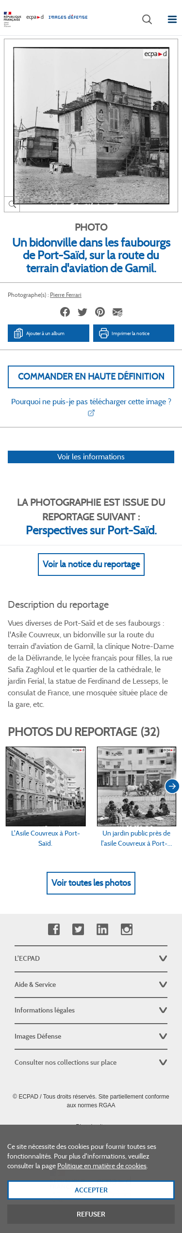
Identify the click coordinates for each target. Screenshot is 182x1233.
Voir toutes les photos (91, 883)
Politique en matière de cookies (102, 1179)
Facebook (54, 930)
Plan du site (91, 1126)
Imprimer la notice (123, 333)
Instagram (126, 930)
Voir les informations (91, 456)
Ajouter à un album (39, 333)
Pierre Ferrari (66, 294)
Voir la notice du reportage (91, 564)
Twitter (78, 930)
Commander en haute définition (91, 376)
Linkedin (102, 930)
